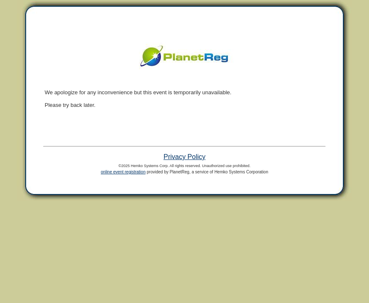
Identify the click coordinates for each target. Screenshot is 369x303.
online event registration (123, 172)
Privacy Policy (184, 156)
